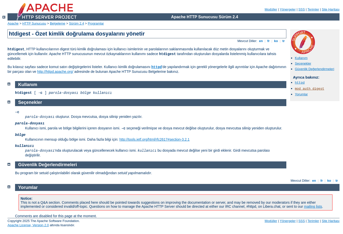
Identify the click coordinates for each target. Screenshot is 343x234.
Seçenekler (303, 63)
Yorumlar (301, 94)
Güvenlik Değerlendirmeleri (314, 69)
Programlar (96, 23)
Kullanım (301, 58)
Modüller (271, 9)
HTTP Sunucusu (34, 23)
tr (284, 41)
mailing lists (313, 206)
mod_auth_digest (309, 89)
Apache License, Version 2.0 (28, 225)
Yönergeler (288, 9)
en (261, 41)
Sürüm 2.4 (76, 23)
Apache (13, 23)
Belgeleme (57, 23)
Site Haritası (330, 9)
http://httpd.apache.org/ (55, 72)
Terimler (313, 9)
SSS (301, 9)
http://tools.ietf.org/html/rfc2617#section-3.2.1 (154, 139)
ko (276, 41)
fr (268, 41)
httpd (156, 67)
